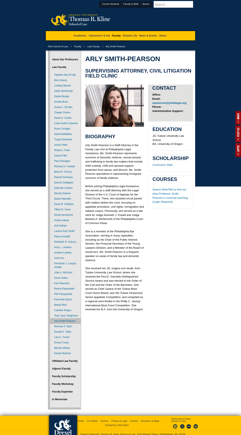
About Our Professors (65, 59)
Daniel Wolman (62, 353)
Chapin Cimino (62, 112)
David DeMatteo (63, 134)
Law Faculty (93, 46)
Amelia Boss (61, 101)
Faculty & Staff (141, 4)
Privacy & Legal (119, 414)
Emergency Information (117, 418)
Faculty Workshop (63, 384)
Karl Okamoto (61, 283)
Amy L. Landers (63, 247)
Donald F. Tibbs (62, 331)
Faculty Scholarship (64, 376)
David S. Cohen (63, 117)
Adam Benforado (63, 91)
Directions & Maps (150, 414)
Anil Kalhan (60, 225)
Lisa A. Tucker (62, 337)
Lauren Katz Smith (64, 231)
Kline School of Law (58, 46)
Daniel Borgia (61, 96)
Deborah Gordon (63, 188)
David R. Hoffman (64, 204)
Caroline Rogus (62, 310)
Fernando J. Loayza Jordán (65, 265)
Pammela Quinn (63, 299)
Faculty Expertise (62, 391)
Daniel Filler (60, 155)
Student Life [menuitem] (130, 35)
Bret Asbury (60, 80)
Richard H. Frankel (64, 166)
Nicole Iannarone (63, 214)
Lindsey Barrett (62, 85)
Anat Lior (59, 258)
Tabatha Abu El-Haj (64, 74)
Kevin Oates (61, 277)
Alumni (155, 4)
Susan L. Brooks (63, 107)
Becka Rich (60, 304)
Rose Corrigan (62, 128)
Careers (104, 414)
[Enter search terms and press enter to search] (179, 4)
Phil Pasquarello (63, 294)
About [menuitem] (162, 35)
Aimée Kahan (61, 220)
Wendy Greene (62, 193)
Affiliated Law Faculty (65, 361)
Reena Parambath (64, 288)
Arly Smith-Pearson (64, 321)
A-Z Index (79, 414)
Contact (134, 414)
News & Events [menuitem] (148, 35)
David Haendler (62, 198)
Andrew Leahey (62, 252)
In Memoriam (59, 399)
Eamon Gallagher (63, 182)
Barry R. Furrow (63, 171)
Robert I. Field (62, 150)
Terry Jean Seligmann (66, 315)
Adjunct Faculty (61, 368)
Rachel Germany (63, 177)
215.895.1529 (120, 431)
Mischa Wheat (62, 348)
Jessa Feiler (61, 144)
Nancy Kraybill (62, 236)
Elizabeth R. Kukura (65, 241)
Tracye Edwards (63, 139)
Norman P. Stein (63, 326)
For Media (92, 414)
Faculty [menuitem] (116, 35)
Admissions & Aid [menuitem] (99, 35)
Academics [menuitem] (79, 35)
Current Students (120, 4)
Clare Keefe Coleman (66, 123)
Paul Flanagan (62, 161)
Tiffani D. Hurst (62, 209)
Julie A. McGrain (63, 272)
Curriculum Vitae (162, 164)
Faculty (77, 46)
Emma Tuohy (61, 342)
